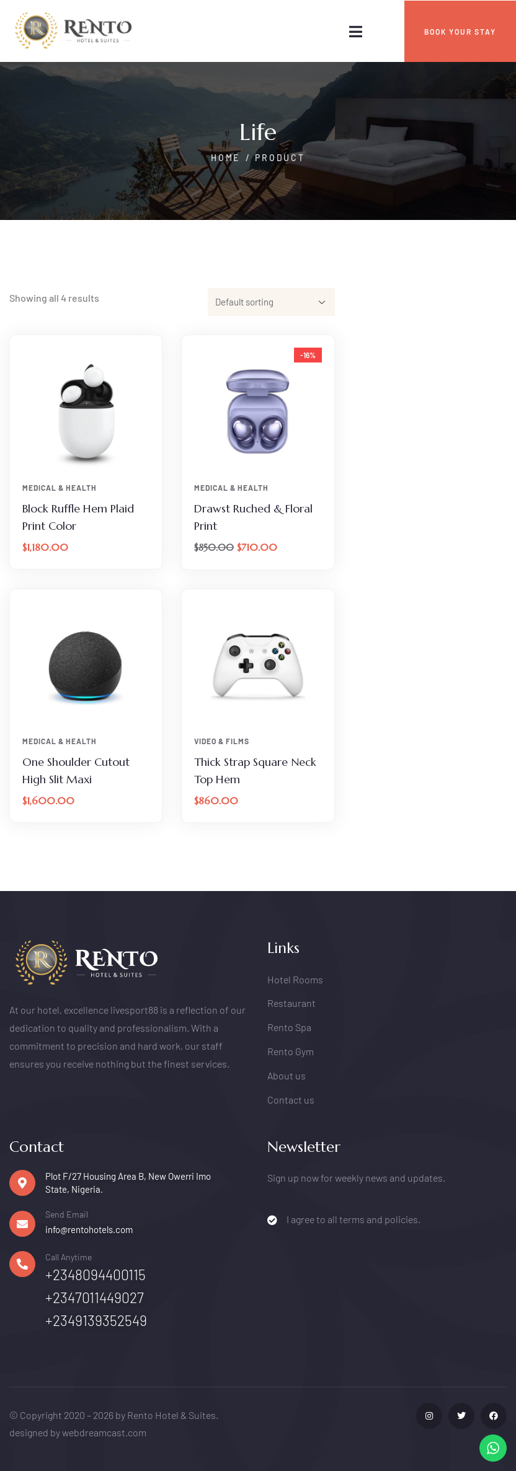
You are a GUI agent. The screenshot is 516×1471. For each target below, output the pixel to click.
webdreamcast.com (104, 1432)
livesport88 (134, 1010)
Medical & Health (59, 487)
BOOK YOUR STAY (460, 31)
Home (225, 157)
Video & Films (221, 741)
